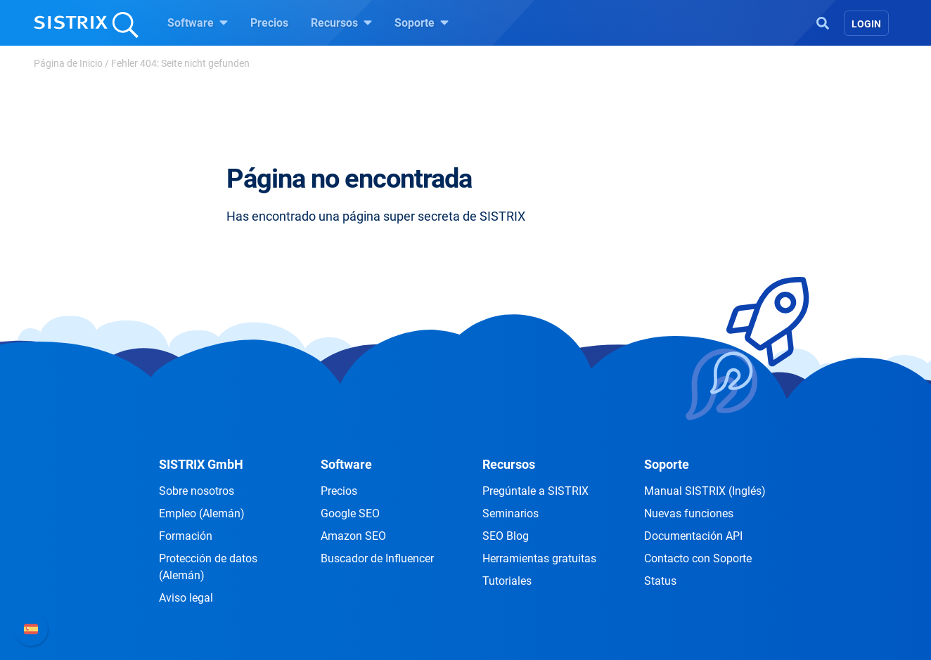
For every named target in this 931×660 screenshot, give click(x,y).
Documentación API (693, 536)
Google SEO (350, 513)
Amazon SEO (353, 536)
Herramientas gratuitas (539, 558)
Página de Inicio (68, 63)
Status (660, 581)
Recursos (341, 22)
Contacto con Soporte (698, 558)
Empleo (202, 513)
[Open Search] (823, 21)
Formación (185, 536)
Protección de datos (208, 567)
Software (197, 22)
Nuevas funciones (688, 513)
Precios (269, 23)
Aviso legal (186, 597)
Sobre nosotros (196, 491)
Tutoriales (507, 581)
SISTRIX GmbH (201, 464)
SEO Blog (505, 536)
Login (866, 24)
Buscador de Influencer (377, 558)
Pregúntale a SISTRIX (535, 491)
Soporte (421, 22)
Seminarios (510, 513)
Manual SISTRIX (705, 491)
